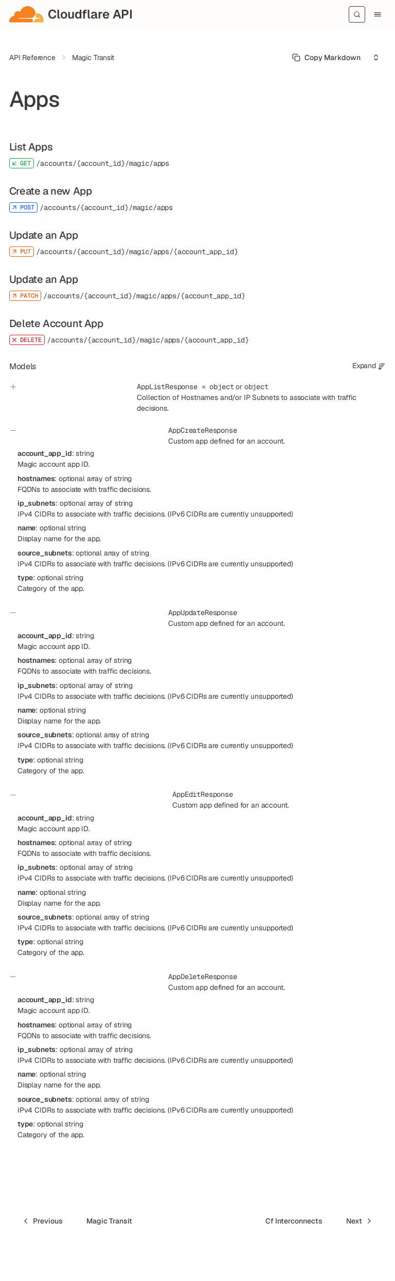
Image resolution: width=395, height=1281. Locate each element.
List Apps (30, 147)
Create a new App (50, 191)
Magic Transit (93, 57)
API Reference (32, 57)
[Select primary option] (326, 57)
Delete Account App (56, 323)
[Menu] (377, 14)
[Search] (357, 14)
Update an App (43, 235)
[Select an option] (376, 57)
